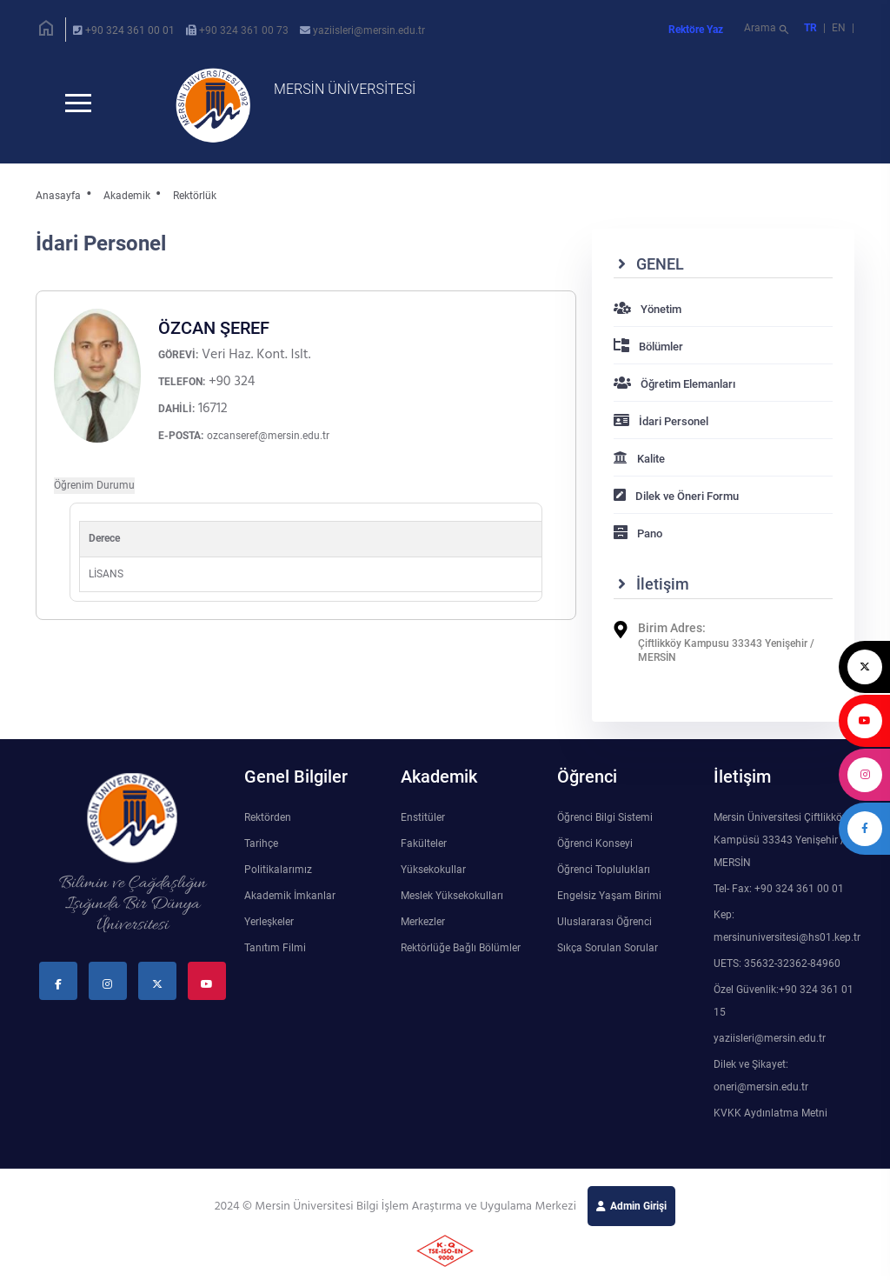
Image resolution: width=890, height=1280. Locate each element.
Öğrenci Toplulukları (603, 870)
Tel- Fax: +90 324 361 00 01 (779, 889)
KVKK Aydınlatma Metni (770, 1114)
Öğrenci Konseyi (595, 844)
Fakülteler (424, 844)
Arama (768, 30)
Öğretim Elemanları (674, 384)
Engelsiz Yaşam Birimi (609, 896)
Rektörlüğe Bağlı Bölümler (461, 949)
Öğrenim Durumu (94, 486)
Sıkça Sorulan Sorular (607, 949)
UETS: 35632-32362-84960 (777, 964)
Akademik (126, 196)
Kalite (639, 459)
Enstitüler (423, 818)
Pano (638, 534)
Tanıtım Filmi (275, 949)
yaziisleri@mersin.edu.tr (369, 30)
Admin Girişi (638, 1207)
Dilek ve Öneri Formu (676, 496)
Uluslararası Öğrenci (604, 923)
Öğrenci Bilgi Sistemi (605, 818)
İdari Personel (661, 422)
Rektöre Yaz (695, 29)
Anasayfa (58, 196)
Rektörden (267, 818)
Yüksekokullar (433, 870)
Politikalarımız (278, 870)
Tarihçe (261, 844)
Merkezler (423, 923)
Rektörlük (194, 196)
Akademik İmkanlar (289, 896)
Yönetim (647, 310)
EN (840, 28)
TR (810, 28)
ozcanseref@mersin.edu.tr (268, 436)
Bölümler (648, 347)
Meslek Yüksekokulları (452, 896)
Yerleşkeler (269, 923)
